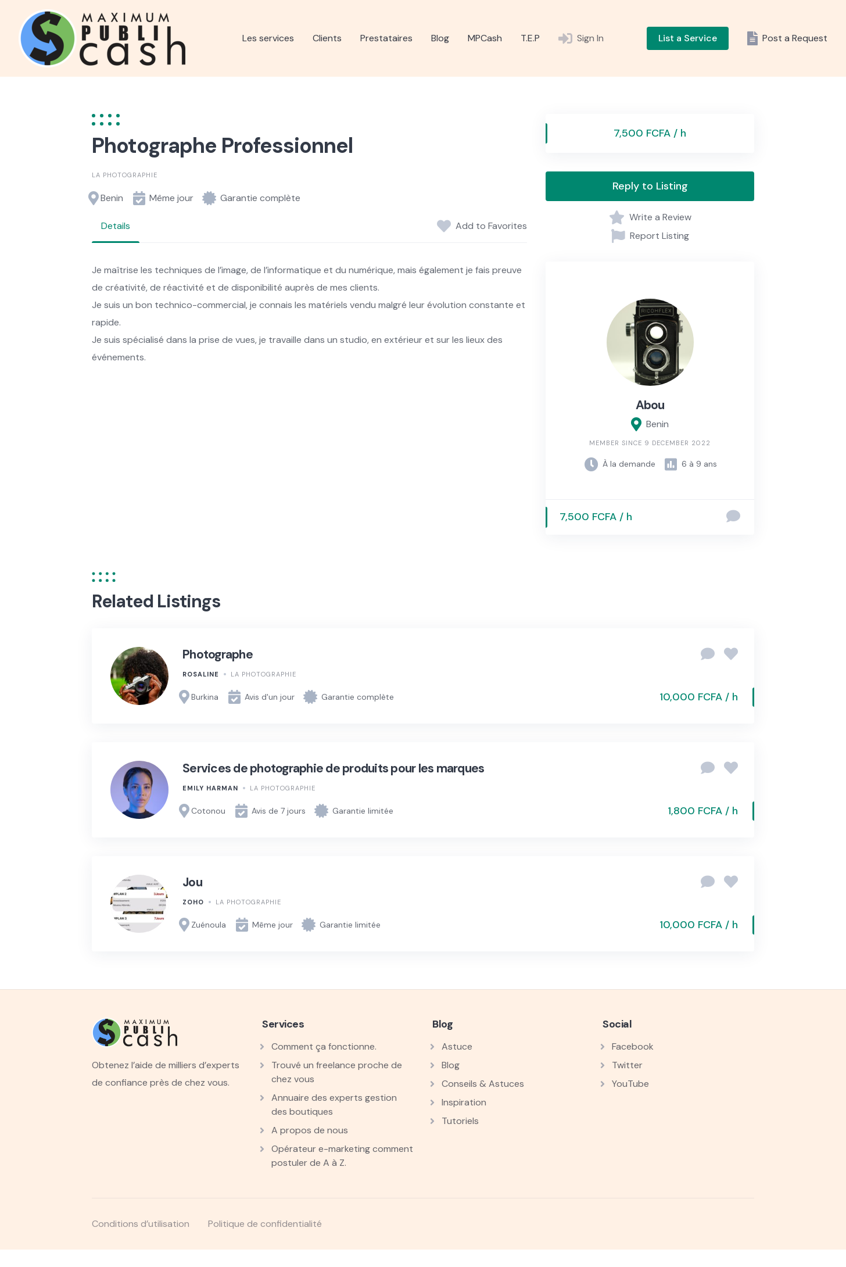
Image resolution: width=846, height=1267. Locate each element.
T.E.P (530, 38)
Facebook (633, 1046)
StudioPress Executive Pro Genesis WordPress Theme (542, 1264)
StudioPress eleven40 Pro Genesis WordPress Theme (447, 1264)
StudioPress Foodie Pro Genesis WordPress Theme (572, 1264)
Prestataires (386, 38)
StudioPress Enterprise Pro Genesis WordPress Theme (479, 1264)
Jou (192, 882)
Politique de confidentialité (265, 1224)
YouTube (630, 1084)
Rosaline (200, 674)
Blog (440, 38)
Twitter (627, 1065)
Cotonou (208, 811)
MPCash (485, 38)
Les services (268, 38)
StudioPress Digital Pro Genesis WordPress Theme (356, 1264)
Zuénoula (208, 924)
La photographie (124, 175)
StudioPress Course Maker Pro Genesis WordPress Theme (291, 1264)
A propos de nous (309, 1130)
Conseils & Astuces (483, 1084)
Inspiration (464, 1102)
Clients (327, 38)
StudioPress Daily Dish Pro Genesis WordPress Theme (324, 1264)
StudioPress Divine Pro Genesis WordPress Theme (385, 1264)
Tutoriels (460, 1121)
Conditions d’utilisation (140, 1224)
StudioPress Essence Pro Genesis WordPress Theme (511, 1264)
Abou (650, 405)
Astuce (457, 1046)
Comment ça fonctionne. (324, 1046)
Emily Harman (210, 788)
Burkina (204, 697)
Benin (112, 198)
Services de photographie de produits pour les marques (333, 768)
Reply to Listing (650, 186)
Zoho (193, 902)
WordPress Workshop (267, 1264)
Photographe (217, 654)
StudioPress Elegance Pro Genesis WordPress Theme (416, 1264)
